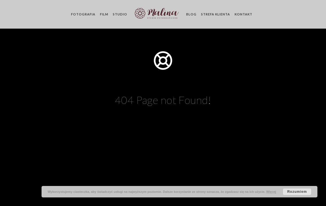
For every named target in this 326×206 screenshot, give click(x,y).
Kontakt (243, 14)
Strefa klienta (215, 14)
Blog (191, 14)
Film (104, 14)
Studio (120, 14)
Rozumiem (297, 192)
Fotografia (83, 14)
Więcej (271, 191)
